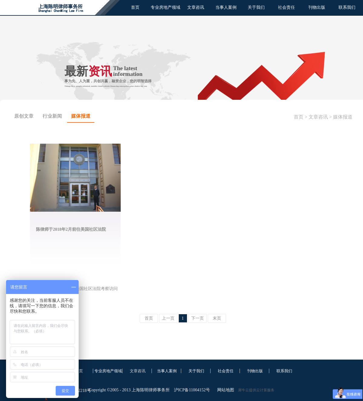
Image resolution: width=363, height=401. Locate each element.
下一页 (197, 318)
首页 (135, 7)
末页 (217, 318)
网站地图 (224, 390)
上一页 (168, 318)
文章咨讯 (318, 116)
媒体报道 (342, 116)
